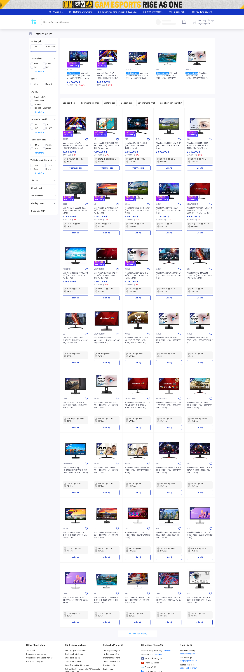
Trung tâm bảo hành (111, 658)
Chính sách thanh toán (74, 661)
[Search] (150, 22)
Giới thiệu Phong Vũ (111, 650)
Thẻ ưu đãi (30, 650)
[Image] (122, 4)
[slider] (31, 51)
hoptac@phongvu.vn (188, 668)
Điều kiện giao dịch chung (76, 650)
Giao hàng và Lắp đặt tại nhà (77, 665)
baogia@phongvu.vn (188, 661)
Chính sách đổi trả (72, 658)
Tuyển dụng (108, 669)
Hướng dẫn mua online (36, 654)
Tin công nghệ (109, 665)
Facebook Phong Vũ (151, 658)
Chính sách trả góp (34, 661)
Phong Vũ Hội (148, 667)
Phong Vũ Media (150, 663)
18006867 (166, 651)
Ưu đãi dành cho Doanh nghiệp (39, 658)
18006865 (158, 654)
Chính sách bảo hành (74, 654)
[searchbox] (94, 22)
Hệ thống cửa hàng (111, 654)
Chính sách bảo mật (111, 661)
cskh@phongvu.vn (187, 654)
